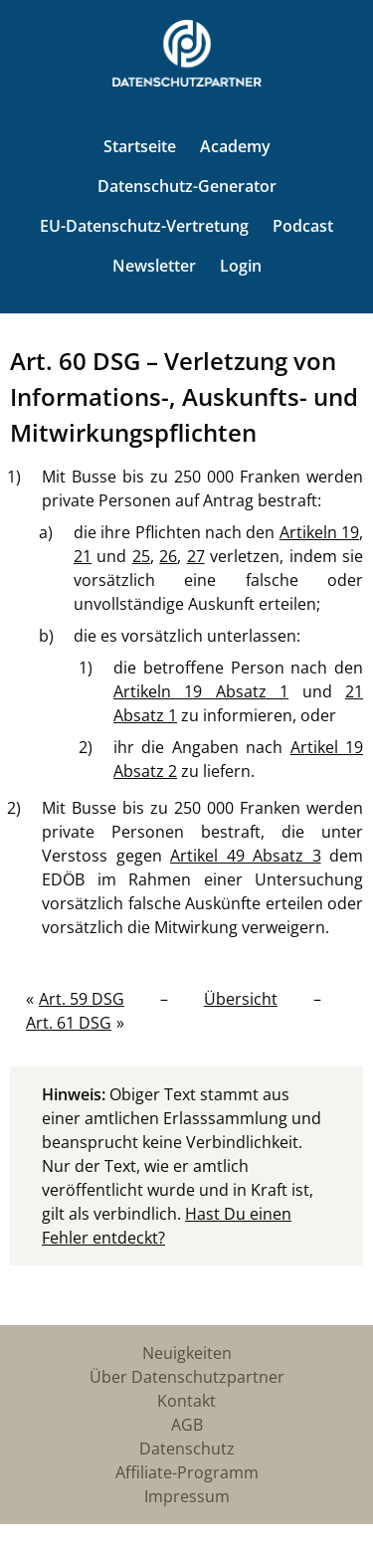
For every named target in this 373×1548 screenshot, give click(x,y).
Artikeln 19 (319, 532)
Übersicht (241, 999)
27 (196, 556)
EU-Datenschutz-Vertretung (144, 226)
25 (141, 556)
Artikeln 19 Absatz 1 (200, 691)
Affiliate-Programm (187, 1472)
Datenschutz (187, 1448)
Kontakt (186, 1401)
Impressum (187, 1496)
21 (83, 556)
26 (168, 556)
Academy (235, 146)
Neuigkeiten (187, 1353)
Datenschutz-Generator (187, 186)
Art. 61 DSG (68, 1023)
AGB (187, 1425)
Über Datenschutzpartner (187, 1377)
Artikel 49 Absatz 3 (245, 856)
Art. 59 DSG (81, 999)
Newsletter (154, 266)
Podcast (303, 226)
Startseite (139, 146)
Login (241, 266)
